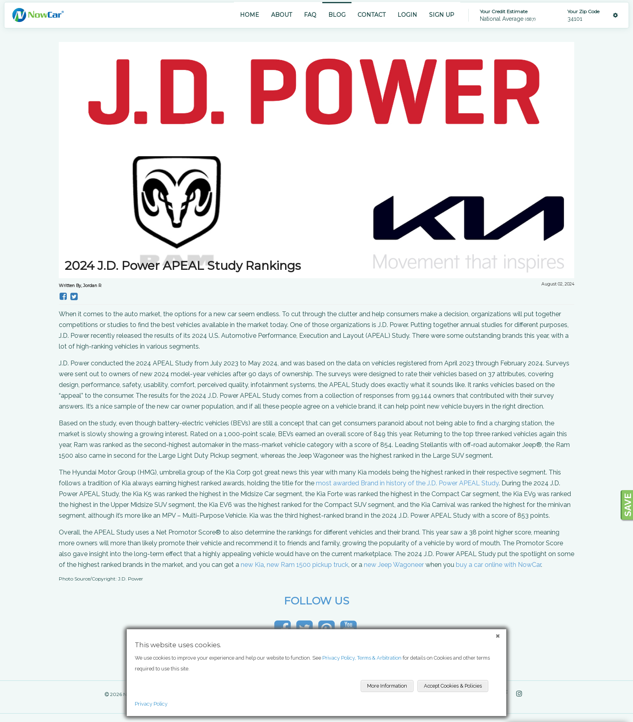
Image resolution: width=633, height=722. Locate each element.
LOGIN (407, 14)
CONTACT (371, 14)
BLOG (336, 14)
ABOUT (281, 14)
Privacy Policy (151, 704)
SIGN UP (441, 14)
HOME (249, 14)
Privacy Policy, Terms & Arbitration (361, 658)
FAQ (310, 14)
